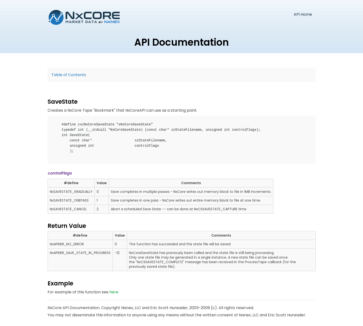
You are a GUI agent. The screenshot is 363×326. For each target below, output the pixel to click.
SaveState (63, 102)
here (113, 292)
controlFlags (60, 173)
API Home (303, 14)
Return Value (67, 226)
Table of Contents (68, 75)
